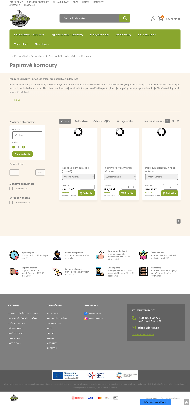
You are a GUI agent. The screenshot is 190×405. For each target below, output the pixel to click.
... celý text (14, 100)
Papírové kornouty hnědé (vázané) (160, 169)
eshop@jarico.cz (148, 328)
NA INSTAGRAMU (96, 318)
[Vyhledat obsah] (124, 18)
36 (178, 121)
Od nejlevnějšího (102, 121)
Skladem (21, 188)
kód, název (17, 129)
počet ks (16, 142)
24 (173, 121)
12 (167, 121)
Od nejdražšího (125, 121)
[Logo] (20, 19)
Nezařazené (23, 202)
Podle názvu (81, 121)
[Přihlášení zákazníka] (153, 18)
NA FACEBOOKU (96, 313)
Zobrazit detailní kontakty (143, 334)
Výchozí (65, 121)
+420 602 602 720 (148, 318)
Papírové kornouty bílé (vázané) (75, 169)
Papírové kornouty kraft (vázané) (118, 169)
